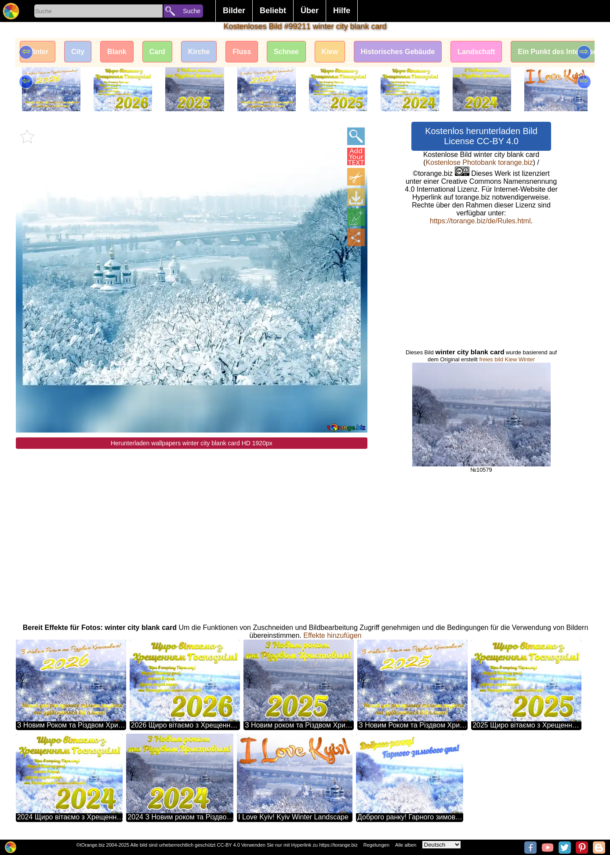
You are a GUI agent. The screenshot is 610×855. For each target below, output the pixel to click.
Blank (117, 51)
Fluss (242, 51)
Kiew (330, 51)
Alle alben (405, 845)
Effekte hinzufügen (332, 635)
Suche (191, 11)
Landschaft (477, 51)
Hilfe (341, 10)
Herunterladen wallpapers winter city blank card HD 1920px (191, 443)
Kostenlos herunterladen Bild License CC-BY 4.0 (481, 136)
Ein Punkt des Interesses (560, 51)
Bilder (234, 10)
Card (157, 51)
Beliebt (273, 10)
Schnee (286, 51)
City (77, 51)
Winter (38, 51)
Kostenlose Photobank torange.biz (479, 162)
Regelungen (376, 845)
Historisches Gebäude (398, 51)
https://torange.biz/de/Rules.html (480, 221)
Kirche (200, 51)
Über (310, 10)
